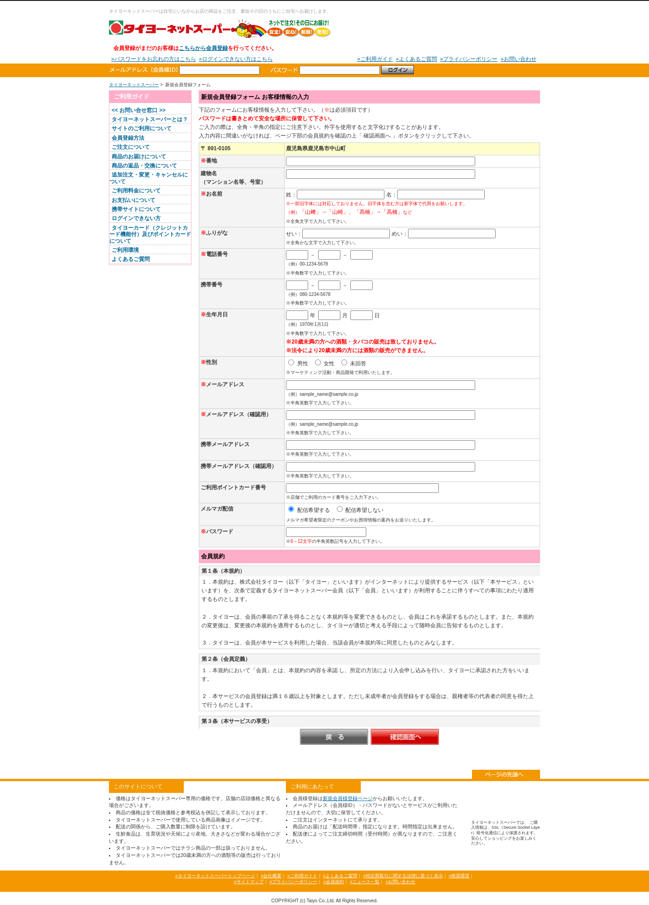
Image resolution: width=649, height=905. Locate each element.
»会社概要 (271, 875)
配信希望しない (360, 510)
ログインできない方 (136, 218)
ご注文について (131, 147)
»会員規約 (333, 881)
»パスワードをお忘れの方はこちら (153, 59)
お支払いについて (133, 200)
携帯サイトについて (136, 209)
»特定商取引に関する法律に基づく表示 (403, 875)
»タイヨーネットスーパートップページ (215, 875)
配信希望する (308, 510)
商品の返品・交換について (144, 165)
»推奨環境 (458, 875)
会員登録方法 (128, 138)
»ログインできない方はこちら (236, 59)
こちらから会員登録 (203, 48)
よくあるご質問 (131, 259)
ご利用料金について (136, 190)
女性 (324, 363)
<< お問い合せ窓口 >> (139, 110)
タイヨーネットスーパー (220, 28)
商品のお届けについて (139, 156)
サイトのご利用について (142, 128)
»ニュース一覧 (365, 881)
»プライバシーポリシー (469, 59)
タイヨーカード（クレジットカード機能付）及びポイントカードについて (150, 234)
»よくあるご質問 (416, 59)
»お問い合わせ (518, 59)
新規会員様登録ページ (348, 798)
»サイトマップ (249, 881)
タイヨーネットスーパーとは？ (150, 119)
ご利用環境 (125, 250)
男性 (298, 363)
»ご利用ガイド (375, 59)
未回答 (353, 363)
